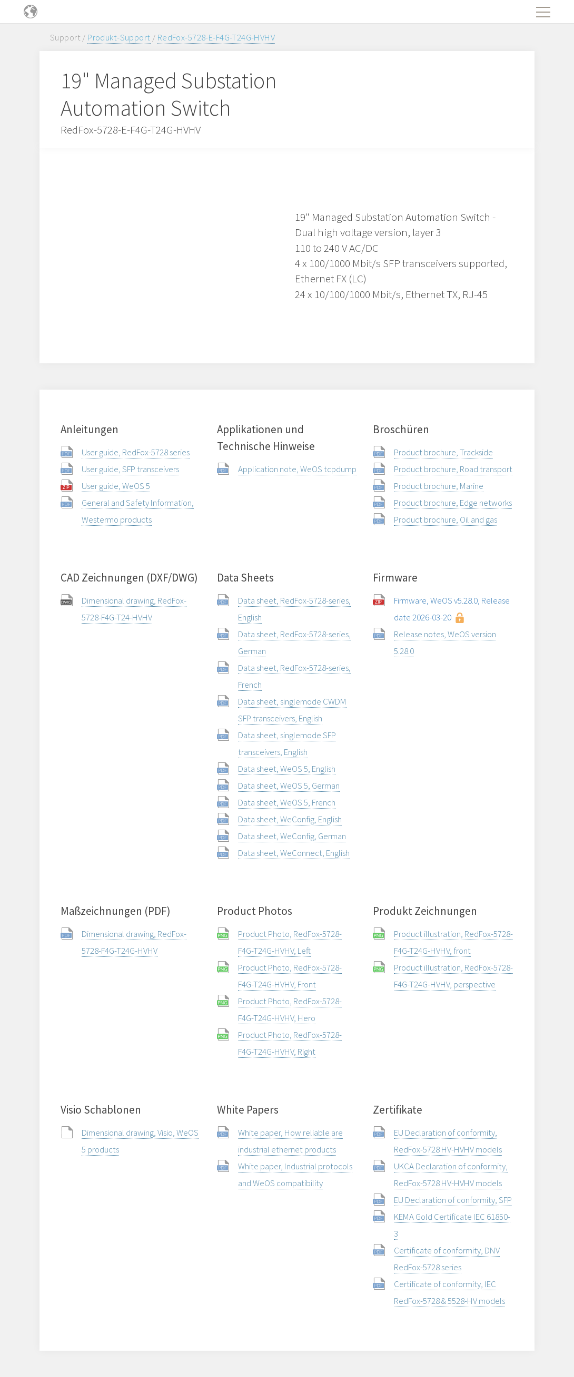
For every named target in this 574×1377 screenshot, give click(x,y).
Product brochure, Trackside (443, 452)
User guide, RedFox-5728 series (136, 452)
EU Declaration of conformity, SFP (453, 1200)
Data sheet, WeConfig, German (292, 836)
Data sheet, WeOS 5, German (289, 785)
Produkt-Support (118, 37)
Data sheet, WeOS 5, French (286, 802)
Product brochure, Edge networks (453, 502)
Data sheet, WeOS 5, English (286, 768)
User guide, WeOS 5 (116, 486)
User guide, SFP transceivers (130, 469)
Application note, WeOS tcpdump (297, 469)
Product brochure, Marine (438, 486)
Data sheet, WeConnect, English (294, 853)
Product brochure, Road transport (453, 469)
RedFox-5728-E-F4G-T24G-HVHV (216, 37)
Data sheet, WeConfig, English (290, 819)
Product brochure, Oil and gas (445, 519)
